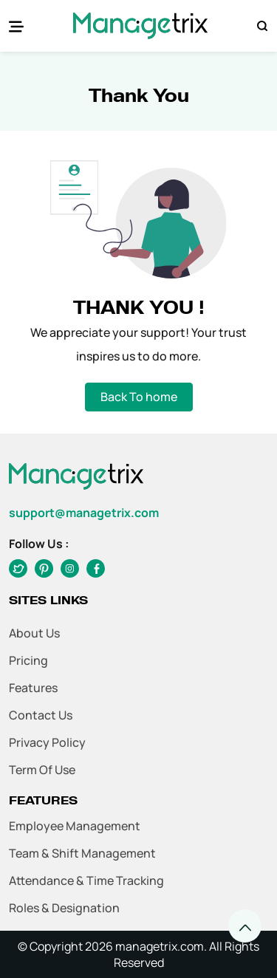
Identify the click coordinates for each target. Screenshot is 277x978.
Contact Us (40, 715)
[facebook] (18, 568)
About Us (34, 633)
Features (33, 688)
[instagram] (70, 568)
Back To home (138, 397)
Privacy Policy (47, 742)
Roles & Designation (64, 908)
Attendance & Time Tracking (86, 880)
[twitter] (44, 568)
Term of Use (42, 770)
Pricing (28, 660)
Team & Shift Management (82, 853)
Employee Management (74, 826)
